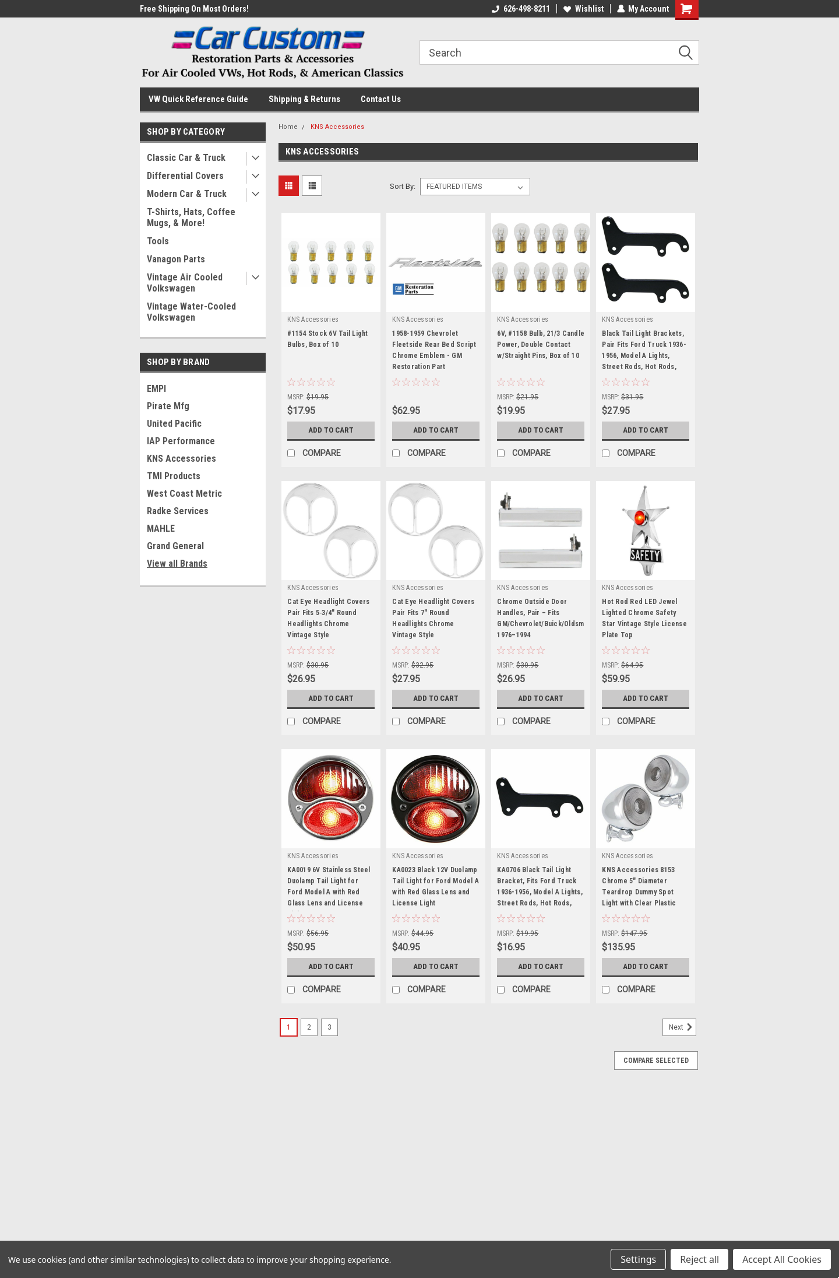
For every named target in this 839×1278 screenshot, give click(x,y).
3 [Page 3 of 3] (329, 1027)
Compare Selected (656, 1060)
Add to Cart (331, 430)
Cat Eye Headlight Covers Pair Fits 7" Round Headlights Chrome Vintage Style (433, 618)
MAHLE (161, 528)
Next (682, 1027)
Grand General (175, 546)
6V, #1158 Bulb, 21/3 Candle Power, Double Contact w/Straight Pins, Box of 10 (540, 344)
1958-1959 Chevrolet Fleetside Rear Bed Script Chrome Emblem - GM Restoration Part (434, 350)
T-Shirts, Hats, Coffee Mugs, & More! (191, 217)
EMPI (156, 388)
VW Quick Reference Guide (198, 99)
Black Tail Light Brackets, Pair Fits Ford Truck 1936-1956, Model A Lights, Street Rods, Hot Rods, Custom (644, 352)
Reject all (699, 1259)
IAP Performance (181, 441)
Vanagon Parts (176, 259)
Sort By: (402, 186)
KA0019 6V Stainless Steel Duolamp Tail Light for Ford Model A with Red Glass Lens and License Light (328, 888)
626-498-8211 (520, 8)
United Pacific (174, 423)
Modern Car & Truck (187, 193)
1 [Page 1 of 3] (289, 1027)
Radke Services (178, 511)
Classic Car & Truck (186, 157)
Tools (158, 241)
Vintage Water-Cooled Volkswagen (191, 312)
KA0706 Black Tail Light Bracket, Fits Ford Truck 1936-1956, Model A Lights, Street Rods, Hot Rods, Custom (540, 888)
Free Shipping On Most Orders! (194, 8)
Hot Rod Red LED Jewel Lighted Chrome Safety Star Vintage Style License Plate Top (644, 618)
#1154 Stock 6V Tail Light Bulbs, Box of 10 (327, 339)
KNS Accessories (181, 458)
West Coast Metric (184, 493)
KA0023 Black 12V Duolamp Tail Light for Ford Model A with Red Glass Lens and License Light (435, 886)
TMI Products (173, 476)
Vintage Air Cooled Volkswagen (185, 283)
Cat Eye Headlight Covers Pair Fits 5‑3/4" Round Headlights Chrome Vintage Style (328, 618)
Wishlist (583, 8)
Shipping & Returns (304, 99)
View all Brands (177, 563)
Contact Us (381, 99)
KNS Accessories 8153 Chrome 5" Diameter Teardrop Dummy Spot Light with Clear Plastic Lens (639, 888)
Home (288, 127)
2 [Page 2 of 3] (309, 1027)
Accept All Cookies (782, 1259)
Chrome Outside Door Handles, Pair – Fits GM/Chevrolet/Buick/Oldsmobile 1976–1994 (540, 618)
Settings (638, 1259)
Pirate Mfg (168, 406)
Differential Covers (185, 175)
